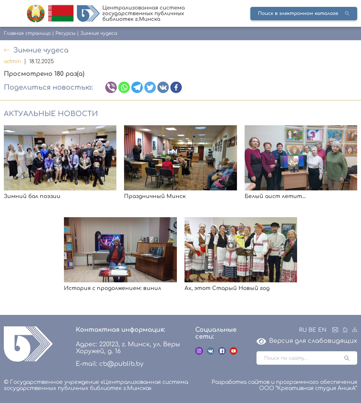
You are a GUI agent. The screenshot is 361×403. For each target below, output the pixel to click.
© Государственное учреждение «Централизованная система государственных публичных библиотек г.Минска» (96, 385)
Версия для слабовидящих (306, 340)
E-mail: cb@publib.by (110, 363)
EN (322, 330)
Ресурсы (65, 33)
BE (312, 330)
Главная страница (27, 33)
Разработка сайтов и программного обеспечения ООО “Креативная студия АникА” (284, 385)
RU (303, 330)
